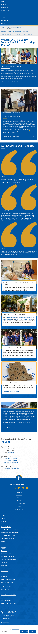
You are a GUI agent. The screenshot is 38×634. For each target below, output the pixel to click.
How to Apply (17, 34)
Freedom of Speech (6, 574)
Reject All (32, 631)
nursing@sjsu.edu (12, 452)
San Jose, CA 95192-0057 (11, 462)
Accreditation (19, 495)
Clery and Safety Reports (8, 559)
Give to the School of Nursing (11, 468)
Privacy (19, 506)
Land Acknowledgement (19, 503)
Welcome (3, 31)
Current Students (28, 34)
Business (3, 518)
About (3, 23)
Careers (3, 568)
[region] (19, 629)
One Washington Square (10, 460)
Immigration (4, 576)
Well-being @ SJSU (7, 582)
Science (3, 541)
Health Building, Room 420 (11, 458)
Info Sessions (25, 31)
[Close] (36, 627)
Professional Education (7, 538)
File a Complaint (6, 600)
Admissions (4, 7)
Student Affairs (6, 11)
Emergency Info (5, 598)
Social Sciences (5, 544)
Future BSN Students (6, 34)
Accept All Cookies (24, 631)
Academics (4, 4)
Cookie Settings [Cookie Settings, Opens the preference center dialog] (4, 631)
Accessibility (19, 492)
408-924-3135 (10, 450)
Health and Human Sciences (9, 530)
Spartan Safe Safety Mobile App (10, 579)
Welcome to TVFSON (6, 29)
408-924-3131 (12, 448)
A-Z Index (4, 551)
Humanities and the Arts (8, 535)
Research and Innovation (9, 14)
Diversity (19, 500)
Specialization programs (11, 317)
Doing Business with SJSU (8, 595)
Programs (17, 31)
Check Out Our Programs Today (11, 136)
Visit (2, 1)
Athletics (4, 17)
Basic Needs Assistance (8, 557)
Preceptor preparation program (25, 317)
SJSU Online (4, 20)
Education (4, 521)
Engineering (4, 524)
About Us (10, 31)
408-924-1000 (6, 618)
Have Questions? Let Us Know (11, 427)
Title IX (19, 498)
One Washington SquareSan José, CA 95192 (8, 616)
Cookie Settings (19, 509)
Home (2, 27)
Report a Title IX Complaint (9, 603)
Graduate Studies (6, 527)
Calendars (4, 565)
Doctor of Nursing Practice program (23, 319)
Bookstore (4, 562)
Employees (4, 571)
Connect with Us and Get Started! (10, 81)
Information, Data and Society (9, 533)
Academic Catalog (6, 554)
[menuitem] (3, 31)
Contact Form (5, 589)
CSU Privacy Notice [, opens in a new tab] (15, 629)
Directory (3, 592)
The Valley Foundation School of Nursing (15, 27)
